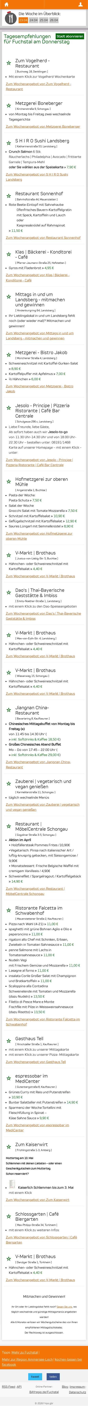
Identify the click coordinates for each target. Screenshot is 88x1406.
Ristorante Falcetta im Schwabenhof (38, 910)
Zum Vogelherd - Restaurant (32, 63)
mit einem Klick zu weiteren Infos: (34, 1230)
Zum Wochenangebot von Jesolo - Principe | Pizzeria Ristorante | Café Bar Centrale (39, 462)
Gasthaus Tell (29, 1038)
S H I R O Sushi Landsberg (42, 141)
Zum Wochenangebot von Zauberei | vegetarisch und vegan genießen (43, 807)
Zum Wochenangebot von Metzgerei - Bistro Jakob (39, 388)
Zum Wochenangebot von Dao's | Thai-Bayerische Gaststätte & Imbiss (43, 616)
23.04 (23, 20)
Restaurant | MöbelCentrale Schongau (41, 826)
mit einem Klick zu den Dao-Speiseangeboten (43, 606)
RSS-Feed (8, 1386)
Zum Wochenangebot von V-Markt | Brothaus (40, 576)
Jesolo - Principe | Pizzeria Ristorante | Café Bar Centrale (42, 411)
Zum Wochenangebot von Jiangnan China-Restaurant (38, 764)
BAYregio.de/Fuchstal (44, 1392)
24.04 (33, 20)
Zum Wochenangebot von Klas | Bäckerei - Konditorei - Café (38, 277)
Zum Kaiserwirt (31, 1144)
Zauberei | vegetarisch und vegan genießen (43, 784)
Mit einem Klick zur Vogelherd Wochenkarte (42, 77)
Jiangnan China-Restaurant (32, 710)
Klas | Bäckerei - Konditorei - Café (43, 254)
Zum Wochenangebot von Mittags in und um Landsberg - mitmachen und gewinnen (40, 335)
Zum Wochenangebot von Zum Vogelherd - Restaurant (38, 86)
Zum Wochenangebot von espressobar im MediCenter (37, 1127)
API (19, 1386)
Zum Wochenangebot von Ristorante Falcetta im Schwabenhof (43, 1021)
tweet (35, 1376)
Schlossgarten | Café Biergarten (37, 1216)
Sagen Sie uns (64, 1306)
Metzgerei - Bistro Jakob (41, 352)
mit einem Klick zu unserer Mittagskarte (39, 1049)
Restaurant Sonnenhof (39, 193)
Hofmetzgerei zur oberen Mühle (41, 482)
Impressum (77, 1386)
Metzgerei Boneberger (39, 103)
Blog (65, 1386)
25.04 (44, 20)
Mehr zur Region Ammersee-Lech (27, 1359)
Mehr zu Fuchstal (25, 1352)
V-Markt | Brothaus (35, 553)
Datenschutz (77, 1392)
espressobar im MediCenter (31, 1078)
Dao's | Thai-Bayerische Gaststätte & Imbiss (39, 593)
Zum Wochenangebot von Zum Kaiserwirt (37, 1200)
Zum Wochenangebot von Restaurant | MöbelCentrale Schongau (35, 891)
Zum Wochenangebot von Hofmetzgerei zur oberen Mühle (39, 536)
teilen (53, 1376)
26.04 (54, 20)
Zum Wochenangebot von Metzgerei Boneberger (43, 126)
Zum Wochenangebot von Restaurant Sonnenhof (43, 238)
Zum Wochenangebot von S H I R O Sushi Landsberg (37, 176)
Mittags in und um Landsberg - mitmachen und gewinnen (40, 300)
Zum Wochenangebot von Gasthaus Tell (36, 1062)
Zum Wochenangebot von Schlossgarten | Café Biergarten (41, 1239)
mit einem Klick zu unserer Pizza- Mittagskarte (44, 1055)
